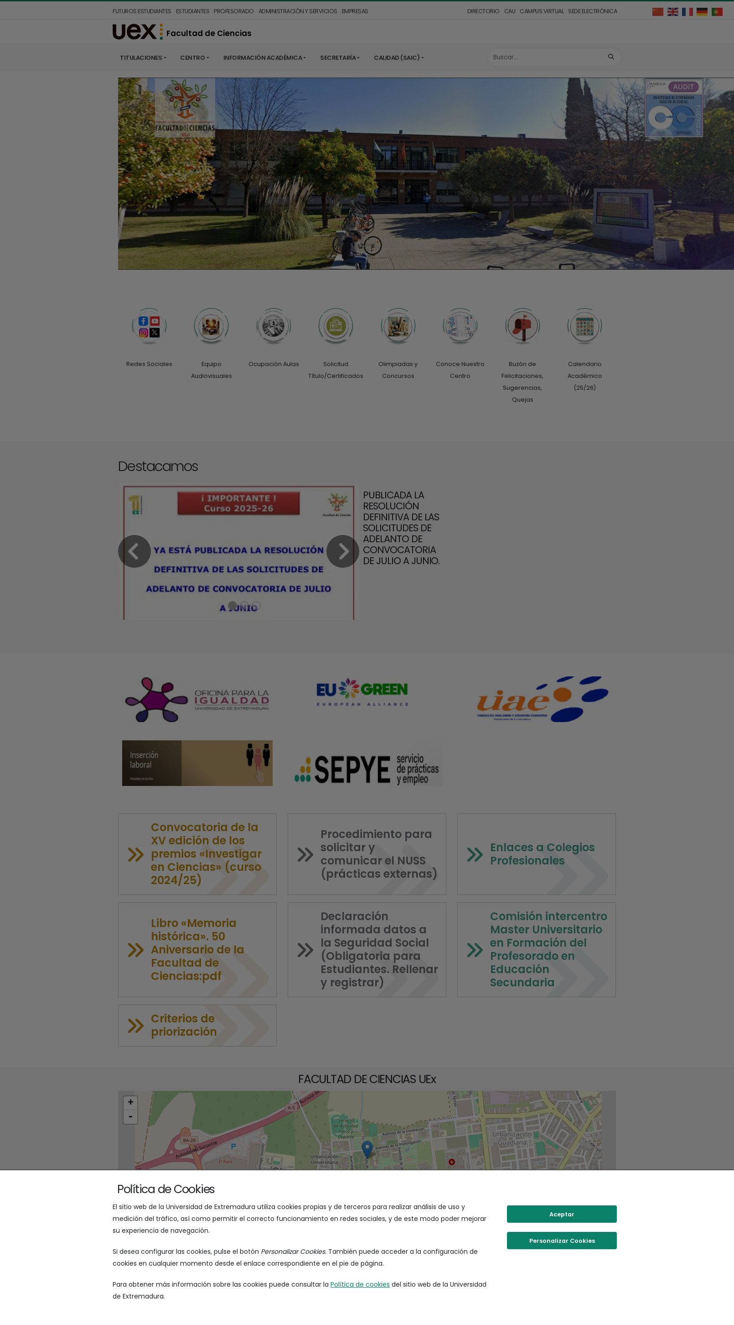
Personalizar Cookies (562, 1241)
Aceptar (561, 1214)
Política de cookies (360, 1284)
